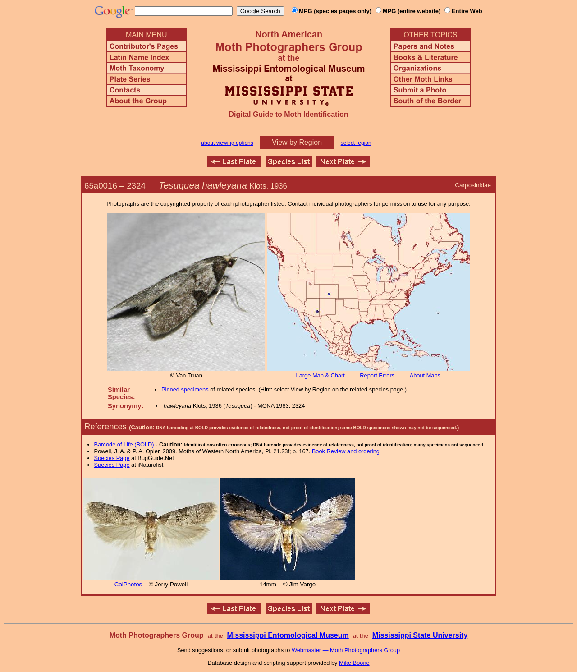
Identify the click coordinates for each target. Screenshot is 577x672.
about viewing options (227, 143)
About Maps (425, 375)
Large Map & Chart (320, 375)
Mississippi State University (420, 635)
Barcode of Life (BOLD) (124, 444)
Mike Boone (354, 662)
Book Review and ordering (346, 451)
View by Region (297, 142)
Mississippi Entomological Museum (287, 635)
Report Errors (377, 375)
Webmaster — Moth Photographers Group (346, 650)
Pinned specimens (185, 389)
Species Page (112, 458)
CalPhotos (128, 584)
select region (356, 143)
